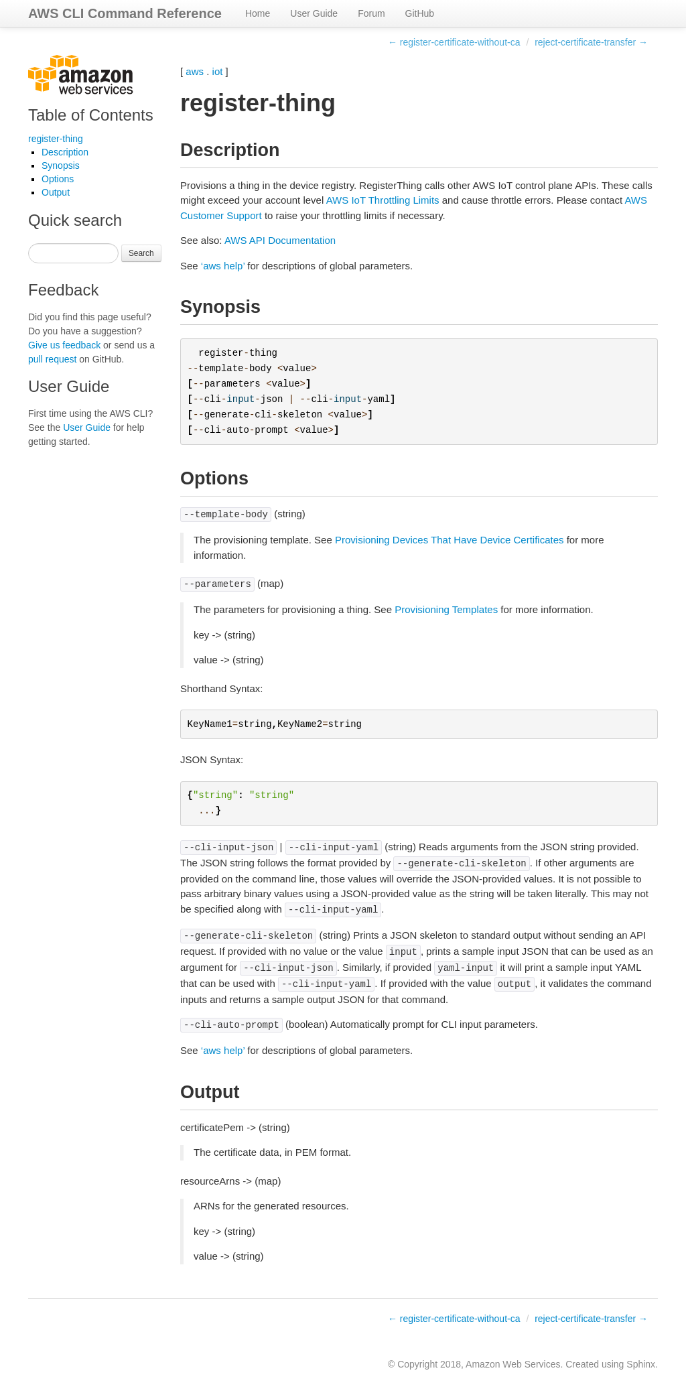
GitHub (420, 13)
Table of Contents (90, 115)
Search (141, 253)
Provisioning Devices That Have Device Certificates (449, 539)
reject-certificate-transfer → (591, 42)
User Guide (314, 13)
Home (257, 13)
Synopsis (61, 165)
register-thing (55, 138)
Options (58, 179)
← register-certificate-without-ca (454, 42)
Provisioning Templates (446, 609)
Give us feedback (64, 345)
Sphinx (640, 1364)
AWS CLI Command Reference (125, 13)
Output (56, 192)
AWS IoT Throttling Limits (382, 200)
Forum (371, 13)
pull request (52, 359)
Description (65, 152)
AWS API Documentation (280, 240)
